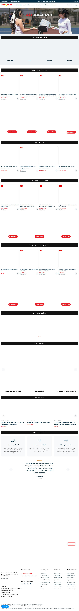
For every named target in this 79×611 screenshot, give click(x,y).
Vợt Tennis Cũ (56, 579)
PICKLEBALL (53, 5)
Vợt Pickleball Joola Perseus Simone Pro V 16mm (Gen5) (10, 95)
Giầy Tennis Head (70, 579)
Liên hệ (33, 5)
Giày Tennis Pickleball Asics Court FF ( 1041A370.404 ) (10, 205)
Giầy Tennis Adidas (71, 575)
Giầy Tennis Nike (70, 573)
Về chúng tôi (43, 573)
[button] (75, 369)
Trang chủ (19, 5)
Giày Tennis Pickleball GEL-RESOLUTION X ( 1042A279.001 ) (28, 205)
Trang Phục (69, 60)
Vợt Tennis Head (57, 575)
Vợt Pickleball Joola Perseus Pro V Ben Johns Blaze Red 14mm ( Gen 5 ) (48, 95)
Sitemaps (43, 586)
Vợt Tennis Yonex (57, 584)
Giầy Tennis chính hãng (58, 586)
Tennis (38, 5)
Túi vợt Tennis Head (71, 584)
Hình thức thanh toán (45, 577)
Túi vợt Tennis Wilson (71, 582)
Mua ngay (53, 1)
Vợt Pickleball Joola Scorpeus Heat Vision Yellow (68, 95)
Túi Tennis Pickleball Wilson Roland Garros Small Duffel (68, 270)
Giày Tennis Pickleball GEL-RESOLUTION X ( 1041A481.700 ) (48, 205)
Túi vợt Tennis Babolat (71, 586)
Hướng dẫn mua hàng (45, 579)
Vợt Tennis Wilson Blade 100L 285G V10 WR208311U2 (10, 167)
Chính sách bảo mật (45, 575)
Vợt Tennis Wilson (57, 573)
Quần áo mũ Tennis (57, 588)
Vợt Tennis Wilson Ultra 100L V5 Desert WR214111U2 (48, 167)
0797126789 (17, 1)
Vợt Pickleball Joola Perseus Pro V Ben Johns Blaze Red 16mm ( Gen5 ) (29, 95)
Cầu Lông (45, 5)
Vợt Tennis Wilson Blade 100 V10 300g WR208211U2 (28, 167)
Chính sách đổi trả (44, 584)
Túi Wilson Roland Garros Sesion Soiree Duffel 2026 (48, 270)
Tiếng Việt (76, 1)
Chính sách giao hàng (45, 582)
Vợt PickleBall (10, 60)
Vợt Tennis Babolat (58, 577)
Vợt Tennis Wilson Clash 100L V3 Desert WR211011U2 (67, 167)
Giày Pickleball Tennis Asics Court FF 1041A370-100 (68, 205)
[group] (13, 326)
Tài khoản (69, 5)
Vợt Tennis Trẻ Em (57, 582)
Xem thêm (3, 426)
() (76, 5)
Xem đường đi (4, 578)
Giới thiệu (26, 5)
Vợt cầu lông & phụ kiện (72, 588)
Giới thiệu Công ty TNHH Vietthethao (38, 422)
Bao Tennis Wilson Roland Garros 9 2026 (9, 270)
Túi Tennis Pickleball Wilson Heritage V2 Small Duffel (29, 270)
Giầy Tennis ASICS (70, 577)
